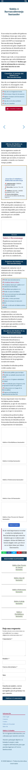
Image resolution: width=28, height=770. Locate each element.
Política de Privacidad (8, 724)
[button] (14, 109)
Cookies (5, 721)
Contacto (5, 719)
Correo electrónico (10, 667)
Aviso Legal (6, 716)
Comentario (7, 639)
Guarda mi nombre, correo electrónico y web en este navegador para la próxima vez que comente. (14, 689)
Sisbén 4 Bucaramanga (13, 238)
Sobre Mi (5, 726)
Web (4, 675)
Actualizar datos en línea (11, 282)
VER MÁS (14, 235)
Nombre (6, 659)
